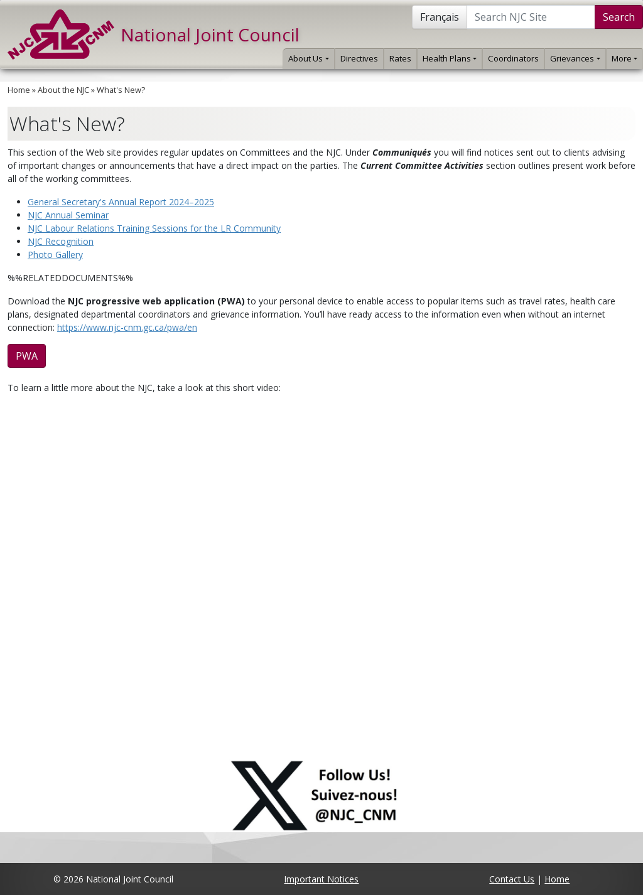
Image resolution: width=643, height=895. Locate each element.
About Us (308, 58)
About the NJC (63, 90)
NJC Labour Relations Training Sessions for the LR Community (154, 228)
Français (439, 17)
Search (619, 17)
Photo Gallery (55, 254)
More (624, 58)
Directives (359, 58)
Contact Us (511, 879)
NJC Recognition (61, 241)
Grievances (575, 58)
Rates (400, 58)
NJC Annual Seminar (68, 215)
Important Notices (321, 879)
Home (19, 90)
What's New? (121, 90)
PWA (27, 356)
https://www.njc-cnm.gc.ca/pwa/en (127, 327)
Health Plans (450, 58)
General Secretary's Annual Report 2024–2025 (121, 202)
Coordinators (513, 58)
